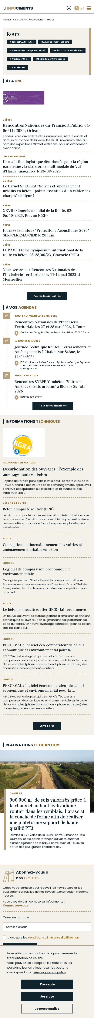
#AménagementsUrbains (55, 42)
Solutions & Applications (29, 19)
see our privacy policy (49, 972)
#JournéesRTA (17, 67)
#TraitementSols (19, 59)
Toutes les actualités (47, 296)
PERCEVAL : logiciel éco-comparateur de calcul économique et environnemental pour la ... (43, 647)
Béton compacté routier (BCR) (28, 508)
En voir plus (47, 725)
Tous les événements (53, 405)
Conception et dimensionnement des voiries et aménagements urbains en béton (42, 547)
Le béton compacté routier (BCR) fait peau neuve (44, 609)
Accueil (7, 19)
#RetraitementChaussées (50, 59)
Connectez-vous (15, 905)
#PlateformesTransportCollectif (27, 50)
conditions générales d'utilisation (53, 937)
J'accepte (47, 984)
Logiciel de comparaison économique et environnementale (37, 571)
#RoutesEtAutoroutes (21, 42)
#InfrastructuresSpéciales (68, 50)
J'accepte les (41, 937)
